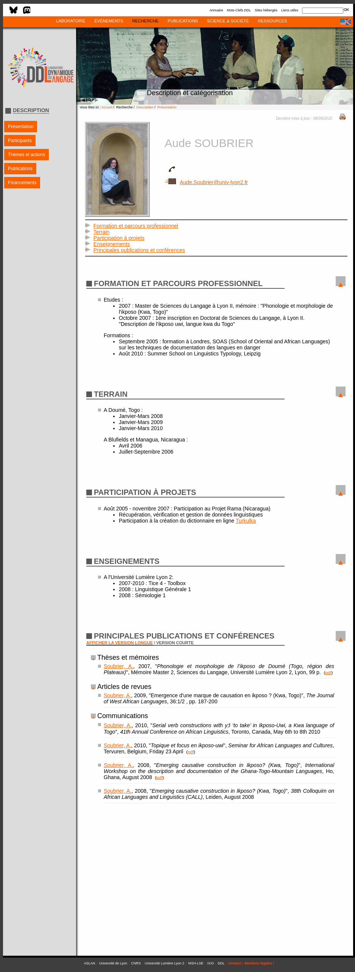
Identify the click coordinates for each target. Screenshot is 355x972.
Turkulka (246, 521)
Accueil (106, 107)
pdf (328, 672)
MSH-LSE (195, 963)
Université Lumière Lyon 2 (164, 963)
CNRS (136, 963)
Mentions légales (258, 963)
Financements (22, 182)
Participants (20, 140)
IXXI (210, 963)
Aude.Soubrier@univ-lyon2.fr (206, 182)
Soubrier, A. (118, 666)
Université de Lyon (113, 963)
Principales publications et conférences (139, 250)
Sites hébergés (266, 10)
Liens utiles (289, 10)
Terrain (101, 232)
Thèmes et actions (26, 154)
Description (145, 107)
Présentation (20, 126)
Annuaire (216, 10)
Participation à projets (119, 238)
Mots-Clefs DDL (239, 10)
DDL (221, 963)
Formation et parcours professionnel (135, 226)
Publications (20, 168)
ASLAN (89, 963)
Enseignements (111, 244)
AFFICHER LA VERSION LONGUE (119, 642)
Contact (234, 963)
